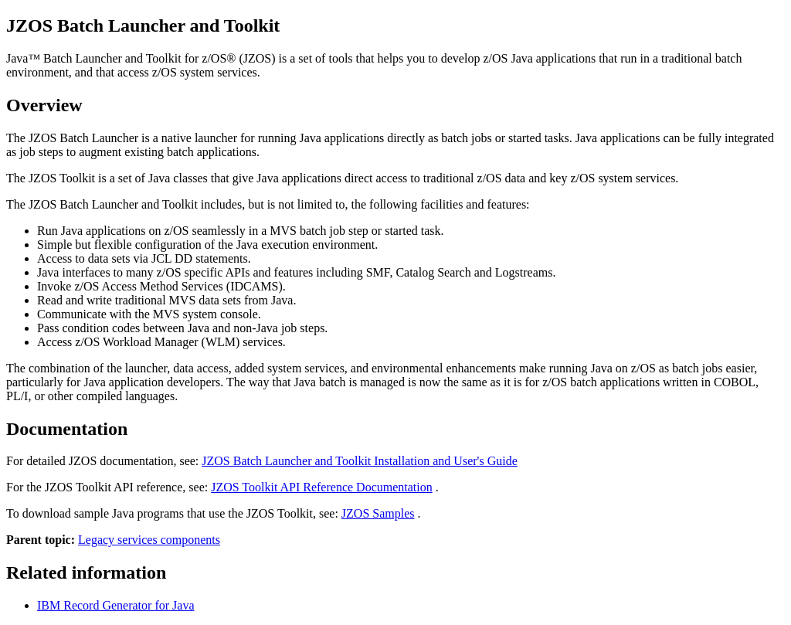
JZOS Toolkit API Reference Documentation (322, 487)
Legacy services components (149, 539)
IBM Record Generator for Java (115, 605)
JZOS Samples (378, 513)
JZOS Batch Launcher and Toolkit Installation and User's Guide (360, 460)
